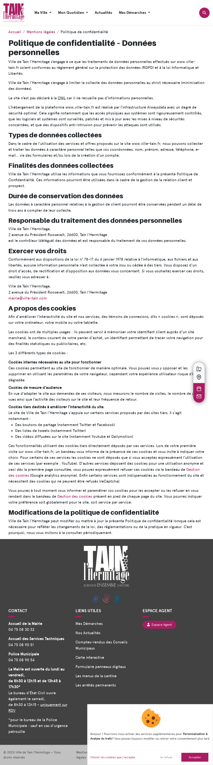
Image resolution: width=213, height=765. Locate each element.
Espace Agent (159, 625)
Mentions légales (41, 32)
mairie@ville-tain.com (27, 298)
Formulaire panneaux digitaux (100, 666)
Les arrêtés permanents (95, 685)
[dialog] (150, 734)
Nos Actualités (87, 633)
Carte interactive (89, 657)
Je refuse (166, 757)
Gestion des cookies (74, 496)
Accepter (195, 757)
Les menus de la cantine (96, 676)
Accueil (14, 32)
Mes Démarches (89, 623)
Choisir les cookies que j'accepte (112, 757)
